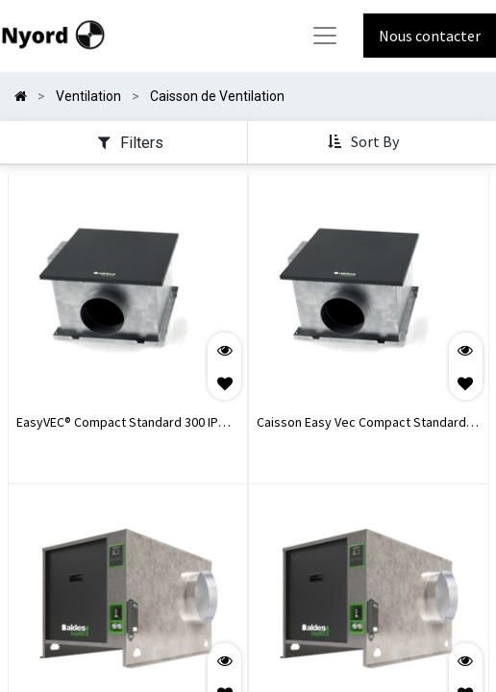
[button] (365, 142)
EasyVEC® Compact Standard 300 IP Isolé (117, 423)
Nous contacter (430, 35)
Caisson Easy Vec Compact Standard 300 (361, 423)
